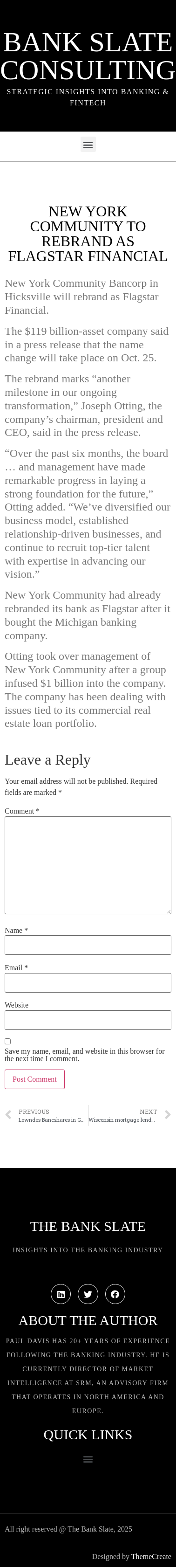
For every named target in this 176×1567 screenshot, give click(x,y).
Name (16, 930)
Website (16, 1005)
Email (16, 968)
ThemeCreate (151, 1556)
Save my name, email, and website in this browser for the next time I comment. (84, 1055)
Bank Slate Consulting (88, 56)
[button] (88, 144)
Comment (22, 811)
